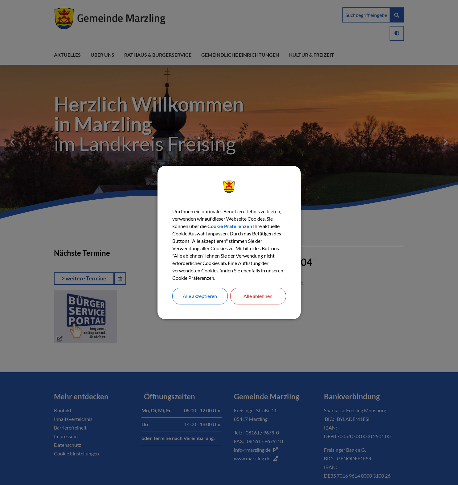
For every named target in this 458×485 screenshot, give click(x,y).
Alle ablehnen (257, 296)
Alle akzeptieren (200, 296)
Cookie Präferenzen (229, 226)
